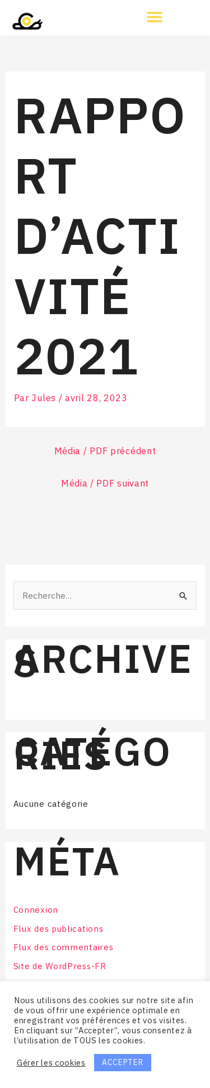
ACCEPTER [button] (122, 1062)
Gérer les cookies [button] (51, 1063)
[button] (154, 16)
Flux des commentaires (63, 947)
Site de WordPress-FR (59, 966)
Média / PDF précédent (105, 450)
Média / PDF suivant (105, 483)
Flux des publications (58, 928)
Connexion (35, 909)
